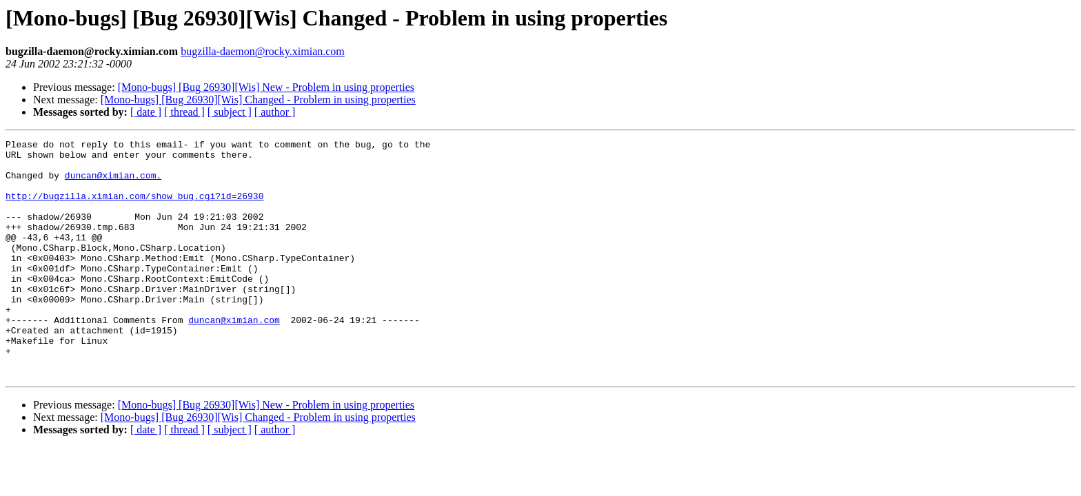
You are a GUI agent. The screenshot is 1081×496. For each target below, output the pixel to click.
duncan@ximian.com (234, 357)
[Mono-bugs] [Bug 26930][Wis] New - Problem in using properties (266, 87)
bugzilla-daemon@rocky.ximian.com (263, 51)
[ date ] (145, 112)
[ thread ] (184, 112)
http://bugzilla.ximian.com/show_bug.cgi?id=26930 (134, 208)
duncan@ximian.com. (113, 183)
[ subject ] (230, 112)
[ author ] (275, 112)
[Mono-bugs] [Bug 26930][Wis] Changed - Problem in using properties (258, 99)
